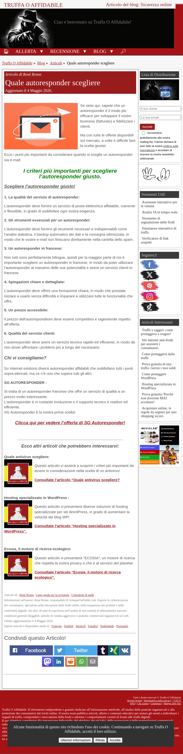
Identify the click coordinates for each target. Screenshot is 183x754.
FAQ (132, 703)
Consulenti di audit (82, 595)
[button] (41, 51)
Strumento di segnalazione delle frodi (157, 220)
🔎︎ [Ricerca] (123, 51)
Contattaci (156, 703)
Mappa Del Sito (172, 703)
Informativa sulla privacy (158, 700)
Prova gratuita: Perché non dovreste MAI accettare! (157, 398)
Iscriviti (147, 127)
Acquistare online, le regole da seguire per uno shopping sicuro (158, 412)
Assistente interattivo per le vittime (159, 204)
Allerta (25, 51)
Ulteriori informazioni (75, 740)
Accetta (115, 740)
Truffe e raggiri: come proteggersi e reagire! (157, 332)
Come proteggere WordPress (153, 376)
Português (122, 626)
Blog (99, 51)
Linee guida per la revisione (52, 595)
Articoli (56, 63)
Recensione (64, 51)
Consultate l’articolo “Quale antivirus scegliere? (77, 480)
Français (57, 626)
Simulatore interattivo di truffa (158, 230)
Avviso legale (134, 700)
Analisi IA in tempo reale (159, 212)
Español (93, 626)
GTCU (177, 700)
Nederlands (107, 626)
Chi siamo (143, 703)
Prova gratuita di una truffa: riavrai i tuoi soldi (158, 366)
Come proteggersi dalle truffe (158, 356)
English (68, 626)
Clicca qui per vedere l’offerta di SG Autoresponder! (70, 422)
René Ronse (26, 595)
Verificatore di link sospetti (155, 240)
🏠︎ (6, 51)
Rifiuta (100, 740)
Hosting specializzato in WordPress (158, 386)
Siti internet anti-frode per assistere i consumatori (157, 344)
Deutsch (81, 626)
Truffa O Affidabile (33, 5)
